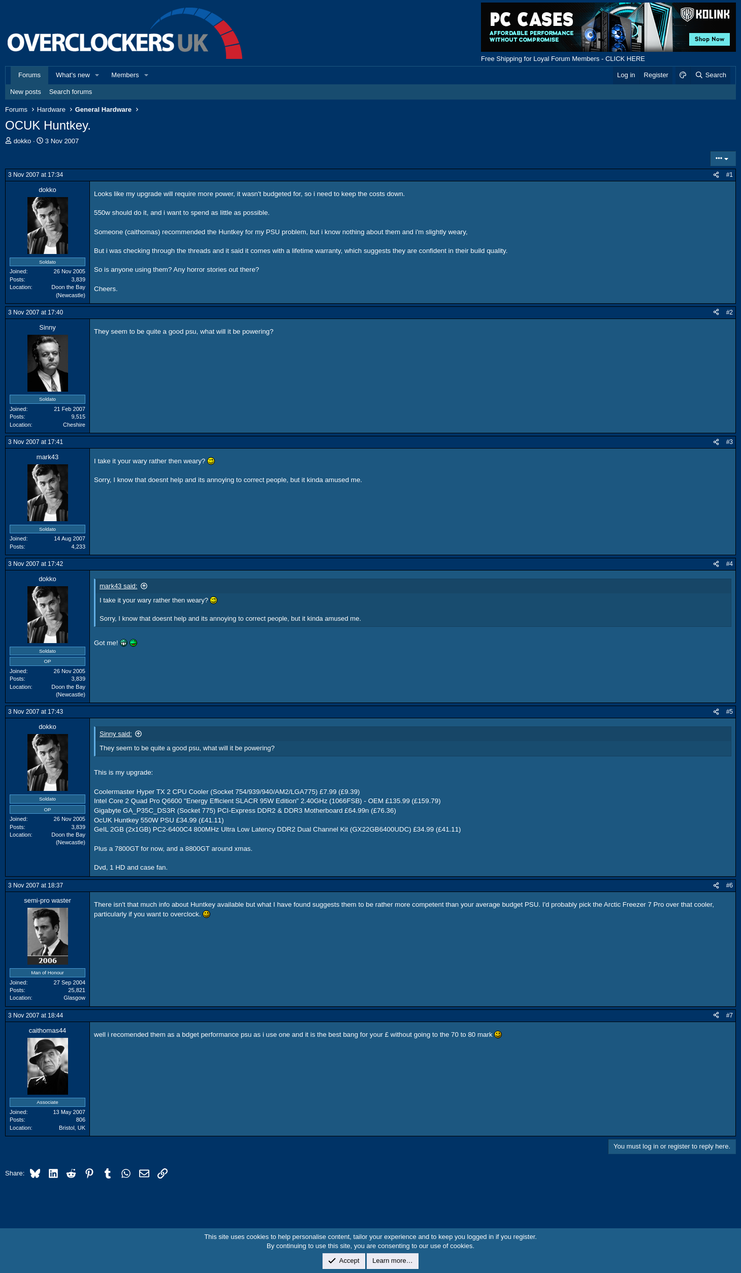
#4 (729, 563)
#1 (729, 174)
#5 (729, 711)
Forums (29, 75)
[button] (97, 75)
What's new (73, 75)
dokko (22, 141)
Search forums (70, 92)
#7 (729, 1015)
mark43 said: (118, 586)
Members (125, 75)
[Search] (710, 75)
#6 (729, 885)
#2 (729, 312)
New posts (25, 92)
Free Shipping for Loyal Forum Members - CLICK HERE (563, 58)
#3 (729, 441)
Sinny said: (116, 734)
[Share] (716, 175)
